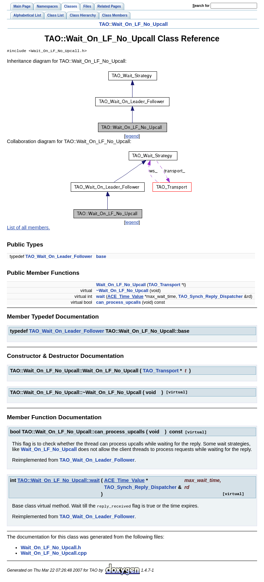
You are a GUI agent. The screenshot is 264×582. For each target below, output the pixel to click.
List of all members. (28, 228)
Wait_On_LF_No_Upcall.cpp (54, 553)
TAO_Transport (164, 285)
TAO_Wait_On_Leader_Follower (59, 257)
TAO (104, 24)
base (101, 257)
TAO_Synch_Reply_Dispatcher (210, 297)
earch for (201, 6)
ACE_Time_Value (125, 297)
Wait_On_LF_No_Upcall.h (51, 547)
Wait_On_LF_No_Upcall (140, 24)
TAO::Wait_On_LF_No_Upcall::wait (59, 480)
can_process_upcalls (118, 302)
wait (100, 297)
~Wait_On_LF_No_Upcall (122, 291)
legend (132, 136)
